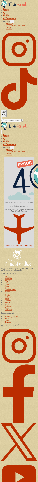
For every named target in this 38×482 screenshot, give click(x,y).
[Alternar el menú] (1, 131)
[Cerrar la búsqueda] (1, 118)
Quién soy (9, 24)
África (5, 14)
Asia (4, 12)
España (6, 15)
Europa (6, 9)
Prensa (8, 27)
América (6, 10)
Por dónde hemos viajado (15, 25)
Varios (5, 17)
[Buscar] (11, 120)
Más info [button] (6, 22)
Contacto (9, 29)
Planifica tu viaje (9, 19)
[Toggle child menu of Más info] (12, 21)
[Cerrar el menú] (1, 133)
